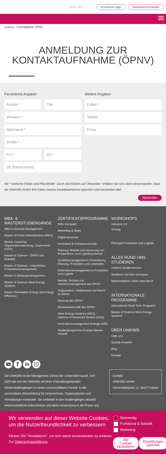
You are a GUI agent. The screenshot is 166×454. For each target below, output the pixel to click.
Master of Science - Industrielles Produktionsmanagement (25, 267)
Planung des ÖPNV (70, 300)
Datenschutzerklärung (31, 441)
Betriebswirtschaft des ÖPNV (77, 307)
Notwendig (128, 417)
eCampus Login (109, 6)
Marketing (127, 429)
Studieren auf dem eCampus (130, 274)
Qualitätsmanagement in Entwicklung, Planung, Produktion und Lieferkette (82, 262)
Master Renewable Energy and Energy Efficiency (24, 294)
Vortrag (116, 229)
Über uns (117, 335)
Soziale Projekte (122, 342)
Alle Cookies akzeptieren (126, 443)
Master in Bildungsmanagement (25, 275)
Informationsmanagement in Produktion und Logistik (76, 272)
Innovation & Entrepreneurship (78, 243)
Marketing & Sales (70, 230)
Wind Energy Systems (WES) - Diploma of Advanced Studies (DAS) (81, 315)
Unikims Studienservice (126, 268)
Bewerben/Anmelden (145, 6)
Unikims (9, 27)
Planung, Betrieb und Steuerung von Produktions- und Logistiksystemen (81, 252)
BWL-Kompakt (67, 224)
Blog (114, 348)
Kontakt (116, 355)
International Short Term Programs (133, 305)
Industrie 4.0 (119, 224)
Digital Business (68, 237)
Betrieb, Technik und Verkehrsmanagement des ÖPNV (80, 282)
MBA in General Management (23, 228)
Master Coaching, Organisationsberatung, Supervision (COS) (27, 245)
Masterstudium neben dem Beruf (132, 281)
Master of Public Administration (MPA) (29, 235)
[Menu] (161, 18)
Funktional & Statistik (136, 423)
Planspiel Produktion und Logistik (133, 243)
